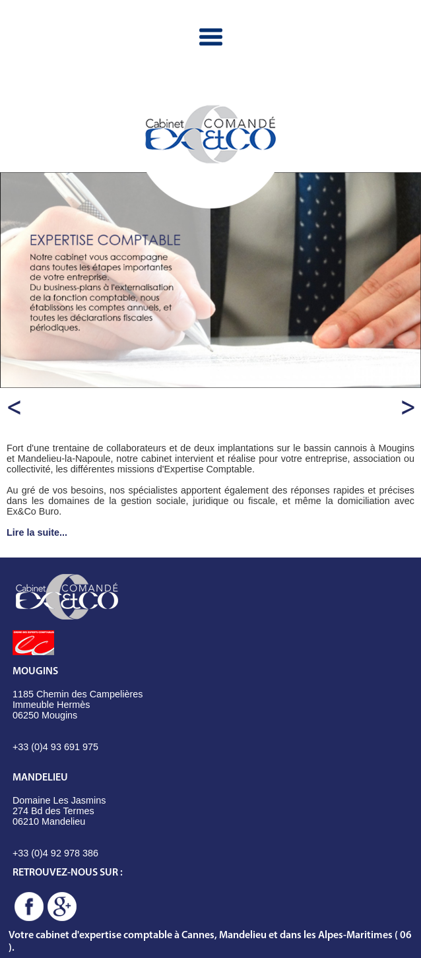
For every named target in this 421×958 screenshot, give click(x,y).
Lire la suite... (37, 532)
